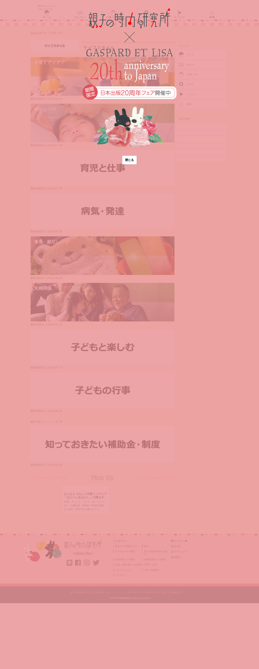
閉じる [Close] (129, 160)
